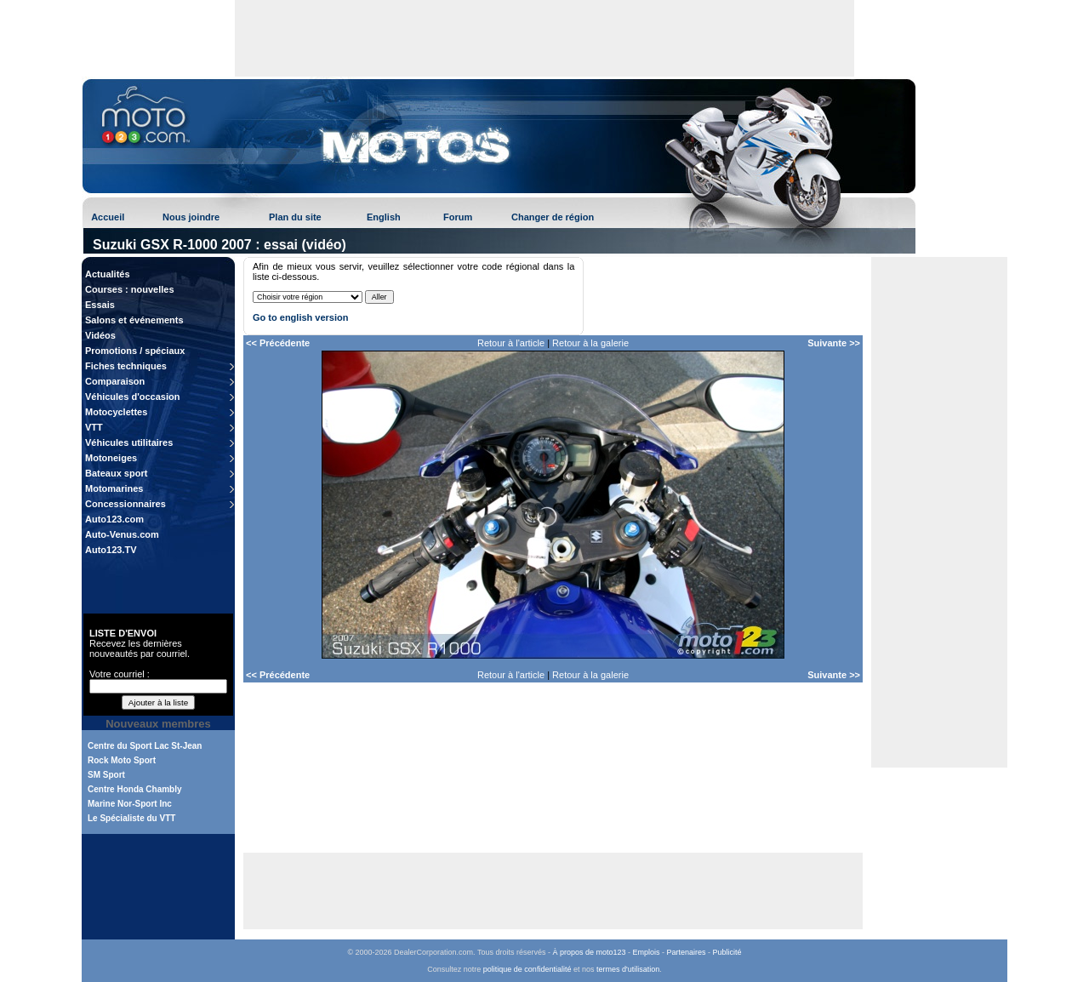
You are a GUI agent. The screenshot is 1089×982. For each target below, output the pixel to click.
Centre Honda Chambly (135, 789)
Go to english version (300, 317)
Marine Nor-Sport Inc (130, 803)
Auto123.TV (111, 550)
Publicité (727, 952)
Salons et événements (134, 320)
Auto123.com (114, 519)
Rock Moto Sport (122, 760)
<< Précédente (278, 343)
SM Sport (106, 774)
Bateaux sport (116, 473)
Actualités (107, 274)
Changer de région (552, 217)
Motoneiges (111, 458)
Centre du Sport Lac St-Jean (145, 746)
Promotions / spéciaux (135, 350)
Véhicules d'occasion (132, 396)
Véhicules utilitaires (129, 442)
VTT (94, 427)
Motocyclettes (116, 412)
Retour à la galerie (590, 343)
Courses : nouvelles (129, 289)
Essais (100, 305)
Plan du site (295, 217)
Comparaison (115, 381)
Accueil (107, 217)
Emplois (646, 952)
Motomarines (114, 488)
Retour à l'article (510, 343)
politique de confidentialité (527, 969)
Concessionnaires (125, 504)
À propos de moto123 (588, 952)
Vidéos (100, 335)
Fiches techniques (126, 366)
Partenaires (686, 952)
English (384, 217)
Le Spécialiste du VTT (131, 818)
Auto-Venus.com (122, 534)
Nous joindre (191, 217)
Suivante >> (833, 343)
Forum (457, 217)
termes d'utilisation (627, 969)
